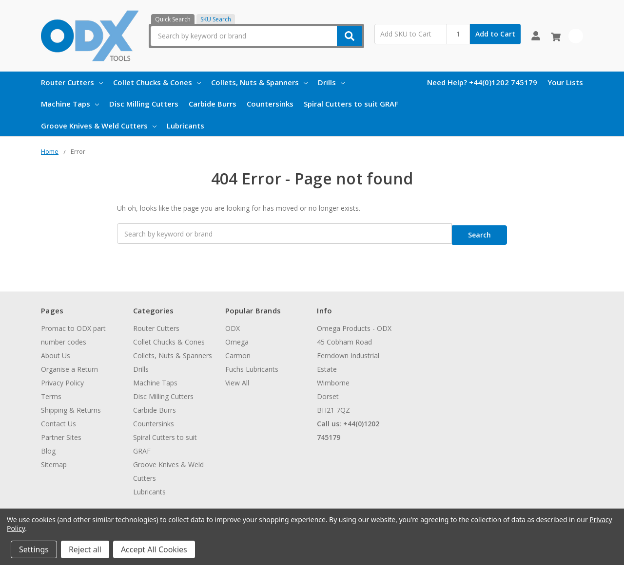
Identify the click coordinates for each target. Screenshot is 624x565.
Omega (237, 338)
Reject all (85, 549)
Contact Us (58, 420)
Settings (34, 549)
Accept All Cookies (154, 549)
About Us (55, 352)
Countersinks (270, 104)
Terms (51, 393)
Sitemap (54, 461)
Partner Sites (61, 433)
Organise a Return (69, 365)
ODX (232, 324)
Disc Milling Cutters (143, 104)
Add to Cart (495, 33)
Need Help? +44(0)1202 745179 (482, 82)
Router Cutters (72, 82)
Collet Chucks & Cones (157, 82)
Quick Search (173, 19)
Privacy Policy (62, 379)
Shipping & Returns (71, 406)
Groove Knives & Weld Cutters (98, 125)
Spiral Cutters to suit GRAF (351, 104)
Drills (331, 82)
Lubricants (185, 125)
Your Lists (565, 82)
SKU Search (215, 19)
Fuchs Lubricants (251, 365)
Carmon (238, 352)
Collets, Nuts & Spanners (259, 82)
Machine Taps (70, 104)
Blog (48, 447)
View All (237, 379)
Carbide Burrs (212, 104)
